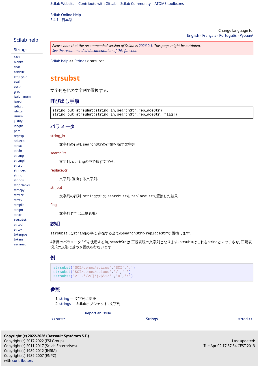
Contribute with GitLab (97, 3)
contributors (22, 360)
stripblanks (22, 185)
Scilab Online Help (65, 14)
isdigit (18, 106)
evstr (17, 86)
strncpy (19, 190)
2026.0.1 (145, 45)
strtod (18, 224)
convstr (19, 72)
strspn (18, 210)
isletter (19, 111)
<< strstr (58, 318)
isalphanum (22, 96)
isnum (18, 116)
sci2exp (19, 141)
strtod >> (245, 318)
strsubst (20, 219)
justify (18, 121)
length (18, 126)
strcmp (19, 155)
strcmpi (19, 160)
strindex (20, 170)
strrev (18, 200)
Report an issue (98, 313)
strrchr (19, 195)
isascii (18, 101)
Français (209, 35)
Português (228, 35)
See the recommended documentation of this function (94, 50)
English (193, 35)
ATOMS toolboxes (169, 3)
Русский (246, 35)
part (17, 131)
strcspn (19, 165)
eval (16, 81)
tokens (19, 239)
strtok (18, 229)
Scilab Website (62, 3)
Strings (21, 49)
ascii (17, 57)
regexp (19, 136)
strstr (18, 214)
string (18, 175)
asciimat (20, 244)
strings (19, 180)
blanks (18, 62)
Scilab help (26, 39)
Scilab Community (135, 3)
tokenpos (20, 234)
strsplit (19, 205)
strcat (18, 146)
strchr (18, 150)
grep (17, 91)
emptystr (20, 77)
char (17, 67)
